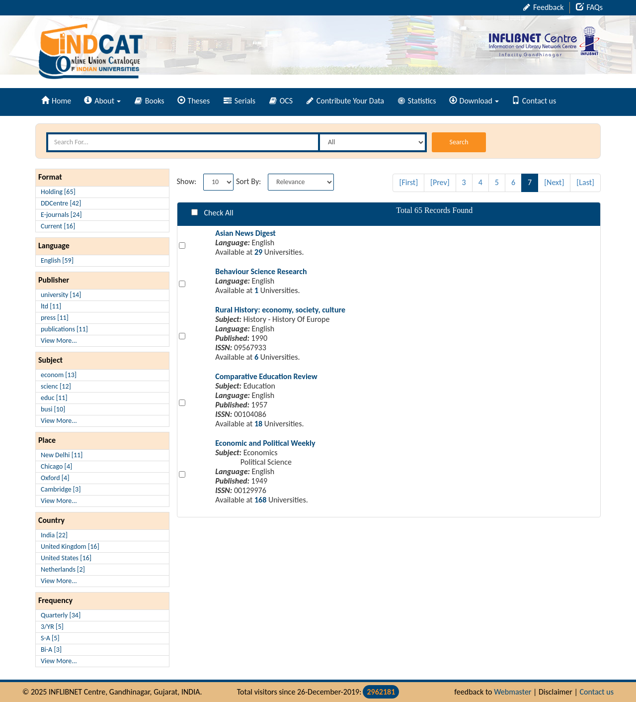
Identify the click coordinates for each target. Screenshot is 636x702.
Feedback (543, 7)
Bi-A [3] (51, 649)
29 (258, 252)
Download (474, 100)
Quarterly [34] (60, 615)
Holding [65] (58, 192)
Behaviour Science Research (261, 271)
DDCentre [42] (61, 203)
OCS (281, 100)
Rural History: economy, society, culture (280, 309)
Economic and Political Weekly (265, 443)
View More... (59, 340)
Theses (193, 100)
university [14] (61, 295)
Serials (239, 100)
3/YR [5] (52, 626)
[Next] (554, 182)
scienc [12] (56, 386)
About (102, 100)
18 (258, 423)
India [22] (54, 535)
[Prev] (440, 182)
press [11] (55, 317)
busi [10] (53, 409)
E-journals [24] (61, 214)
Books (149, 100)
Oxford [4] (55, 478)
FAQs (589, 7)
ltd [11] (51, 306)
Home (56, 100)
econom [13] (59, 375)
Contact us (534, 100)
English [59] (57, 260)
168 (260, 499)
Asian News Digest (245, 233)
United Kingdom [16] (70, 546)
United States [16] (66, 558)
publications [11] (64, 329)
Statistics (417, 100)
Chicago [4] (56, 466)
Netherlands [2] (63, 569)
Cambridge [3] (60, 489)
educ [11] (54, 398)
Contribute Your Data (345, 100)
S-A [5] (50, 638)
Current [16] (58, 226)
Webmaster (512, 692)
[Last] (585, 182)
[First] (408, 182)
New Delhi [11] (61, 455)
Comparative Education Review (266, 376)
